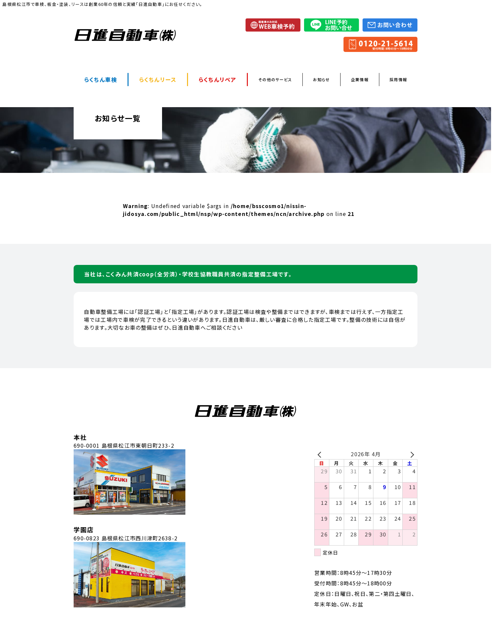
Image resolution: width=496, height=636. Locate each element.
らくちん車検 (100, 79)
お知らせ (321, 79)
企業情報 (359, 79)
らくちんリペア (218, 79)
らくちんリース (158, 79)
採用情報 (398, 79)
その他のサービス (275, 79)
